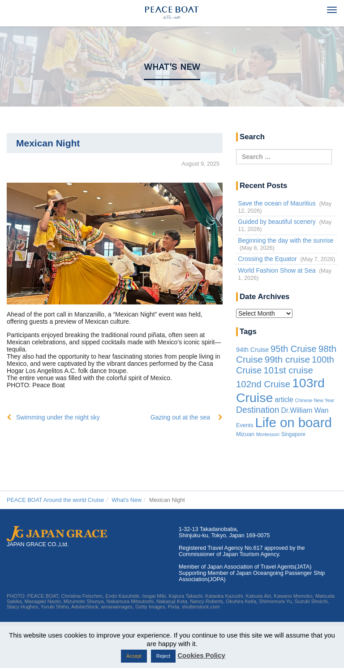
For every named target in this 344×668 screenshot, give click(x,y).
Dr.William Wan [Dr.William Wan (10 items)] (304, 410)
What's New (172, 67)
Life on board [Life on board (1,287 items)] (293, 422)
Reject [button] (163, 656)
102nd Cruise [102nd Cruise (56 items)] (263, 384)
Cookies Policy (201, 655)
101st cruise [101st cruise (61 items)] (288, 370)
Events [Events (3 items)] (245, 425)
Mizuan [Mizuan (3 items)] (245, 434)
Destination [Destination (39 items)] (258, 410)
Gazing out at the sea (180, 417)
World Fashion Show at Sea (276, 270)
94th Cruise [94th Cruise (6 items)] (252, 349)
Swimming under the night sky (58, 417)
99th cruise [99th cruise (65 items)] (287, 359)
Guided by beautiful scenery (277, 221)
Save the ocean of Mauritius (277, 203)
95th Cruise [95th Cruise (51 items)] (294, 349)
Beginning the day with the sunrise (285, 240)
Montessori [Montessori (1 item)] (268, 434)
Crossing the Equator (267, 258)
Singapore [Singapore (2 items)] (293, 434)
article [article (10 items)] (284, 399)
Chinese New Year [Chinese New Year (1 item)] (315, 400)
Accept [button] (134, 656)
